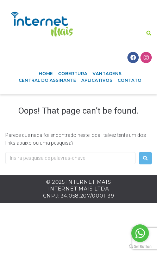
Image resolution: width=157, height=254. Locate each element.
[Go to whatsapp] (140, 233)
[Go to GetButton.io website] (140, 246)
